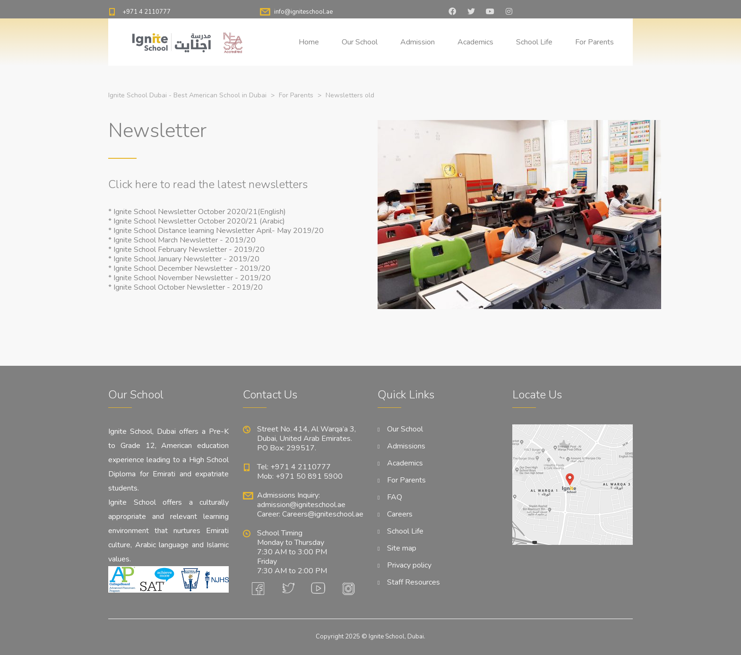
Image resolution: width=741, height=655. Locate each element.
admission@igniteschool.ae (301, 505)
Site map (401, 548)
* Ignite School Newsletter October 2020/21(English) (197, 212)
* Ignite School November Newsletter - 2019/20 (189, 278)
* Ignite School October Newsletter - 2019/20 (185, 287)
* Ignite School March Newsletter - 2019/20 (182, 240)
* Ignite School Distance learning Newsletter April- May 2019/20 (216, 230)
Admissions (406, 446)
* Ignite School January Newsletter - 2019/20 (183, 259)
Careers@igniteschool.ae (322, 514)
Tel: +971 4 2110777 (294, 467)
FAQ (394, 497)
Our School (360, 42)
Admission (417, 42)
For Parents (594, 42)
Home (309, 42)
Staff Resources (413, 582)
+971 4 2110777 (146, 12)
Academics (475, 42)
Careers (400, 514)
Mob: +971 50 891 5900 (300, 476)
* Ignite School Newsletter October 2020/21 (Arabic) (196, 221)
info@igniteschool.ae (303, 12)
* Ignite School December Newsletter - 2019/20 (189, 268)
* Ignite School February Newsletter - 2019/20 (186, 249)
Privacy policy (409, 565)
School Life (534, 42)
